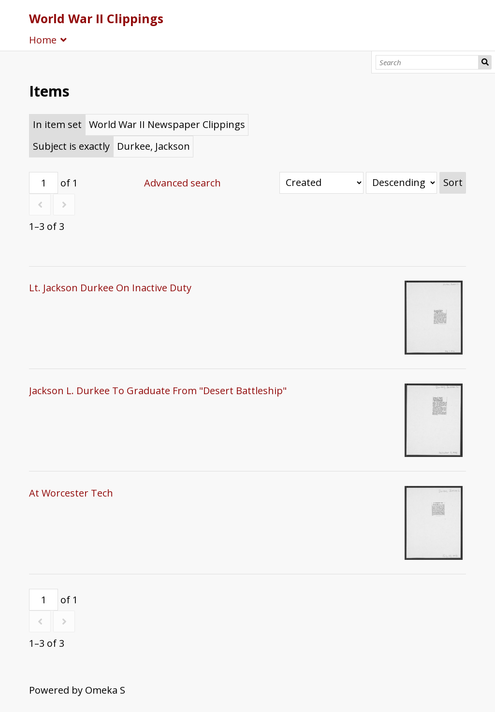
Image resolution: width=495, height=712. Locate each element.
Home (43, 39)
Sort (453, 182)
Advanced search (182, 182)
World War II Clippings (96, 18)
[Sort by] (321, 183)
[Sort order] (401, 183)
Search (485, 62)
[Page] (43, 183)
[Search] (427, 62)
